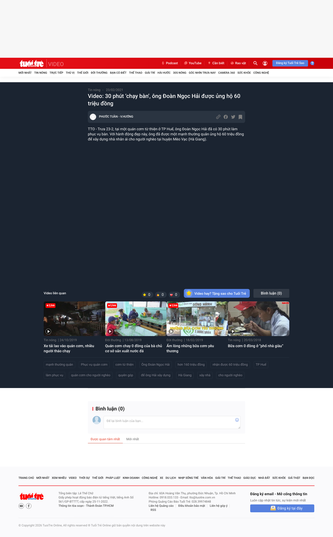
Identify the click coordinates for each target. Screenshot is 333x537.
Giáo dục (249, 477)
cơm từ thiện (124, 365)
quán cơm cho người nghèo (90, 375)
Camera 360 (226, 72)
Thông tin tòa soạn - (72, 506)
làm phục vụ (54, 375)
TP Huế (261, 365)
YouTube (192, 63)
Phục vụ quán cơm (94, 365)
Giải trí (150, 72)
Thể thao (135, 72)
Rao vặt (238, 63)
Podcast (169, 63)
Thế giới (82, 72)
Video (73, 477)
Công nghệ (261, 72)
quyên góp (125, 375)
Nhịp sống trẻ (188, 477)
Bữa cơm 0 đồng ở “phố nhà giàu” (256, 346)
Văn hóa (207, 477)
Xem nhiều (59, 477)
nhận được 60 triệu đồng (230, 365)
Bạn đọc (308, 477)
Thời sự (84, 477)
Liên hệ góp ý (219, 506)
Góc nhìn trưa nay (202, 72)
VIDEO (56, 64)
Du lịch (171, 477)
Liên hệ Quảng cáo (161, 506)
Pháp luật (113, 477)
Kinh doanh (131, 477)
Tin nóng (40, 72)
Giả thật (294, 477)
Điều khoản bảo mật (191, 506)
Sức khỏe (244, 72)
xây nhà (204, 375)
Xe (161, 477)
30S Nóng (179, 72)
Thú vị (70, 72)
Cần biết (215, 63)
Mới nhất (25, 72)
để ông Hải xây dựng (155, 375)
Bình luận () (271, 293)
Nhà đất (264, 477)
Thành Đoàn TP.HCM (100, 506)
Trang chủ (26, 477)
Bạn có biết (118, 72)
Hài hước (163, 72)
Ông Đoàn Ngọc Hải (156, 365)
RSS (153, 510)
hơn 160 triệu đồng (191, 365)
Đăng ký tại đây (290, 508)
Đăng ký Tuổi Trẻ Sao (290, 63)
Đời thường (99, 72)
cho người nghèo (230, 375)
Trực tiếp (56, 72)
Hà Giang (184, 375)
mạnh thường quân (59, 365)
